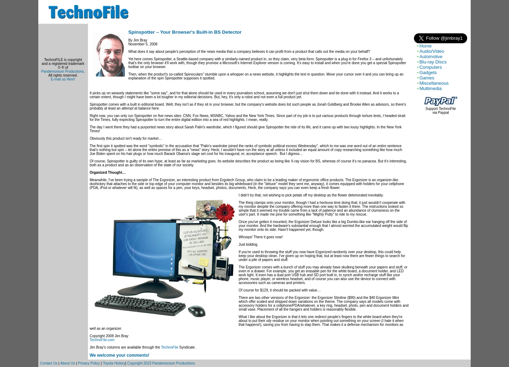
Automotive (430, 56)
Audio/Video (431, 51)
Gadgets (428, 72)
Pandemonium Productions (62, 71)
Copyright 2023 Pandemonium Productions (161, 363)
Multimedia (430, 88)
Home (425, 46)
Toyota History (114, 363)
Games (426, 77)
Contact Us (48, 363)
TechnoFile (169, 347)
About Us (67, 363)
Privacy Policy (89, 363)
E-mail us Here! (63, 79)
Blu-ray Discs (433, 62)
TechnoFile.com (102, 340)
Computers (430, 67)
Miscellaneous (433, 83)
